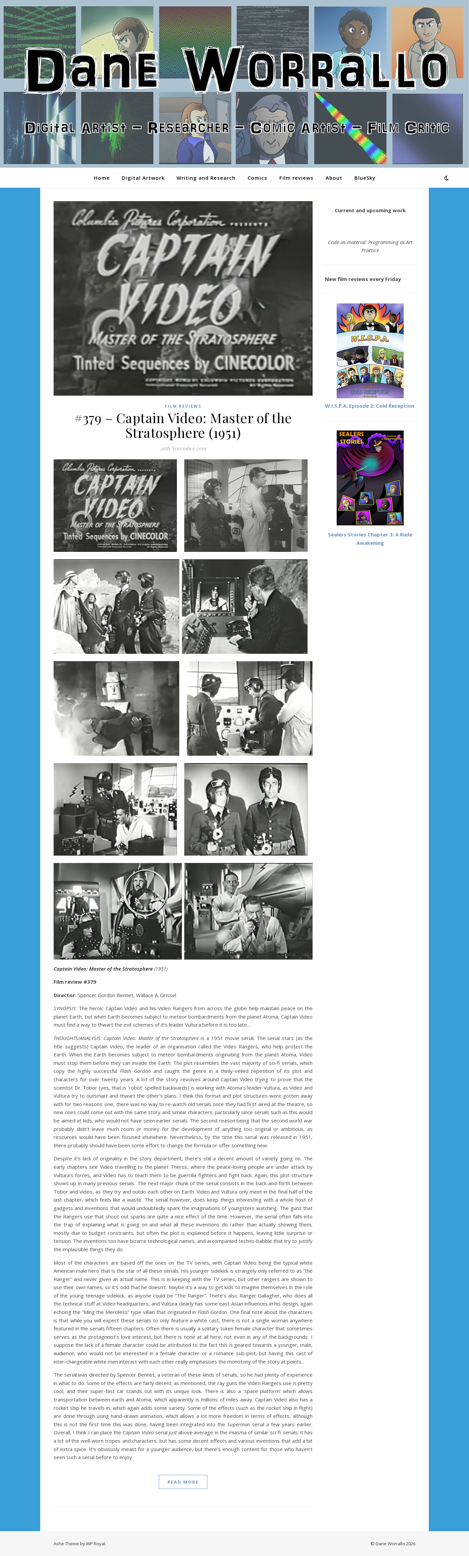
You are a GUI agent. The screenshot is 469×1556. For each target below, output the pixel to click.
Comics (257, 177)
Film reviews (296, 177)
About (334, 177)
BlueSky (365, 177)
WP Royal (95, 1544)
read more (183, 1482)
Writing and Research (206, 177)
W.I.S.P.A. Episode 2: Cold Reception (369, 405)
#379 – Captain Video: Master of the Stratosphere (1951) (183, 425)
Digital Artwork (143, 177)
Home (102, 177)
